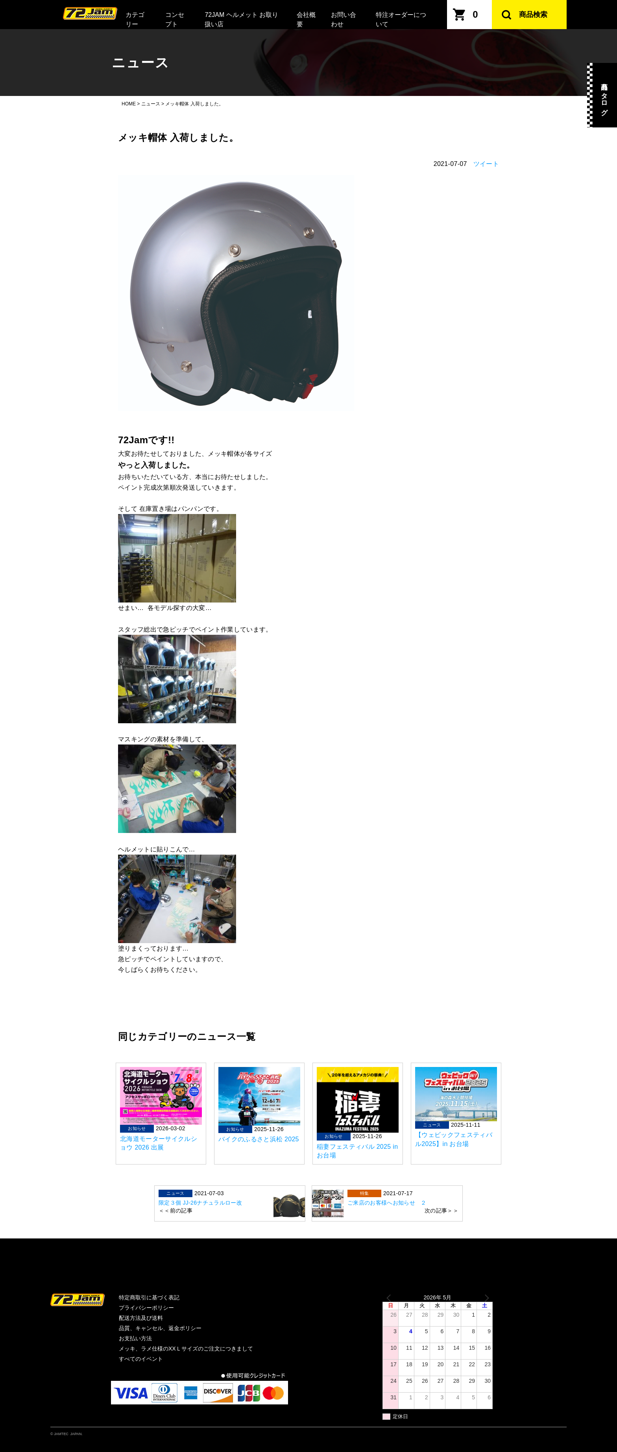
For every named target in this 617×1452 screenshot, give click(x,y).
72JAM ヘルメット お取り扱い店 (241, 19)
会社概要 (306, 19)
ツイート (486, 163)
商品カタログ (604, 95)
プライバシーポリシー (146, 1308)
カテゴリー (135, 19)
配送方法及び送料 (141, 1318)
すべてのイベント (141, 1359)
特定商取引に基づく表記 (149, 1297)
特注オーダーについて (401, 19)
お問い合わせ (343, 19)
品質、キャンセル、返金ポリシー (160, 1328)
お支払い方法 (135, 1338)
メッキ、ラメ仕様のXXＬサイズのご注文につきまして (186, 1348)
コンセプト (174, 19)
